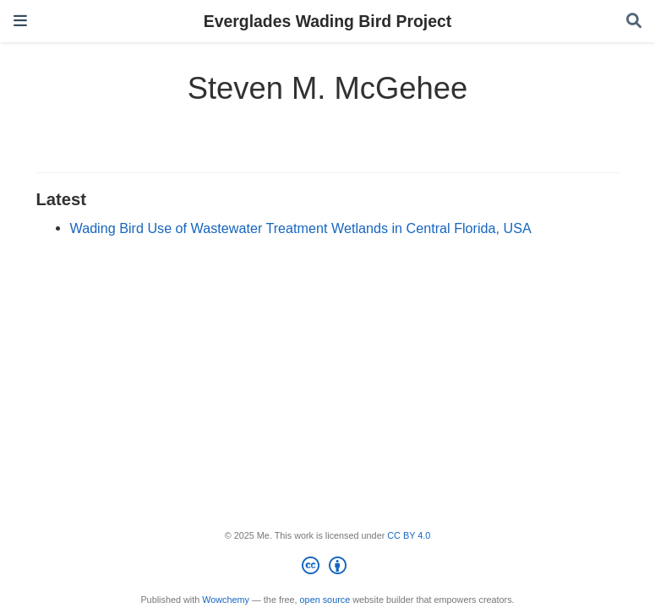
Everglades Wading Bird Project (327, 21)
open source (325, 599)
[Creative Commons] (327, 568)
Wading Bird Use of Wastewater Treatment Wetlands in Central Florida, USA (301, 228)
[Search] (633, 21)
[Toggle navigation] (20, 20)
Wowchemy (225, 599)
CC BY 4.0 (408, 535)
